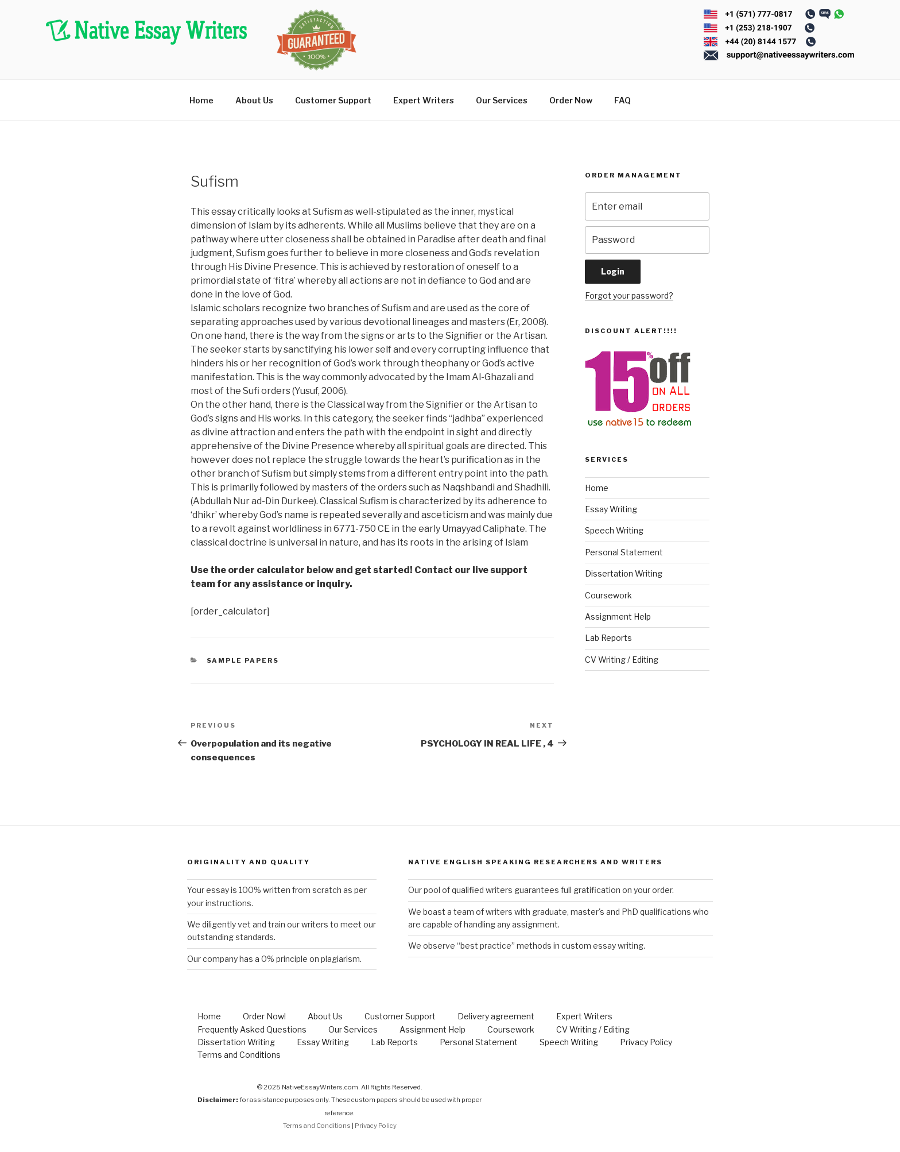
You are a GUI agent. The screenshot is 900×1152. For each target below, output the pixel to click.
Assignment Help (618, 616)
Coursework (608, 595)
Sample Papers (243, 660)
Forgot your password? (629, 295)
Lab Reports (608, 638)
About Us (254, 100)
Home (201, 100)
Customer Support (333, 100)
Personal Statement (624, 552)
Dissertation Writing (623, 573)
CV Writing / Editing (621, 659)
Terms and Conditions (239, 1055)
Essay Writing (611, 509)
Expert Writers (423, 100)
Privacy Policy (646, 1042)
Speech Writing (614, 530)
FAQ (622, 100)
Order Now (570, 100)
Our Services (501, 100)
